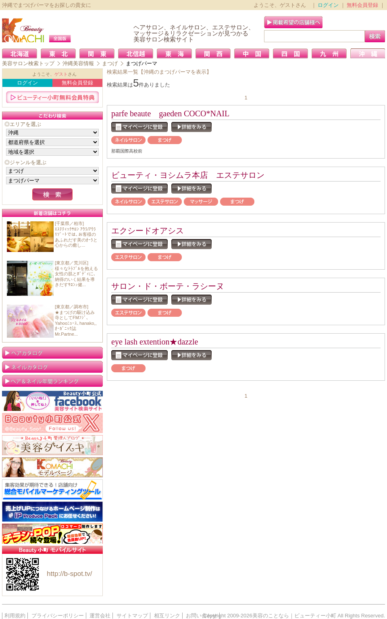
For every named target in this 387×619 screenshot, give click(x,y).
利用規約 (14, 616)
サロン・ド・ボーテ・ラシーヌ (167, 286)
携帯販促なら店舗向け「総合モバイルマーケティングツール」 (52, 489)
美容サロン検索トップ (28, 63)
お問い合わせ (201, 616)
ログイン (328, 5)
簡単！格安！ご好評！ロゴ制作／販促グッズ (52, 534)
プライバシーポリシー (57, 616)
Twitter (52, 423)
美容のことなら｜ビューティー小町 (294, 616)
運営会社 (99, 616)
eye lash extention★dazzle (154, 341)
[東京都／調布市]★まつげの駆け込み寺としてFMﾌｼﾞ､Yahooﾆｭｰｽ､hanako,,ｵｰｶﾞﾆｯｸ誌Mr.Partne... (76, 320)
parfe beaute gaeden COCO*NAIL (170, 113)
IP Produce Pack (52, 511)
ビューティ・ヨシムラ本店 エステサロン (187, 175)
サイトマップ (132, 616)
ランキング (52, 381)
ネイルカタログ (52, 367)
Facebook (52, 401)
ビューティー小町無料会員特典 (52, 97)
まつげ (110, 63)
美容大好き (52, 445)
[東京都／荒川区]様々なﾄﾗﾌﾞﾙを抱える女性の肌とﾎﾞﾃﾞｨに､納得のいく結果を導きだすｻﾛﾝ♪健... (76, 273)
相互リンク (167, 616)
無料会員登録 (362, 5)
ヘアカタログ (52, 353)
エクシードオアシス (147, 230)
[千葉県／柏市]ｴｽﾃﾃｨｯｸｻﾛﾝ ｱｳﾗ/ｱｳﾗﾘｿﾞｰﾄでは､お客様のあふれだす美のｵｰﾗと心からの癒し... (76, 234)
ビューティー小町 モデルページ (52, 467)
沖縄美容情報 (78, 63)
